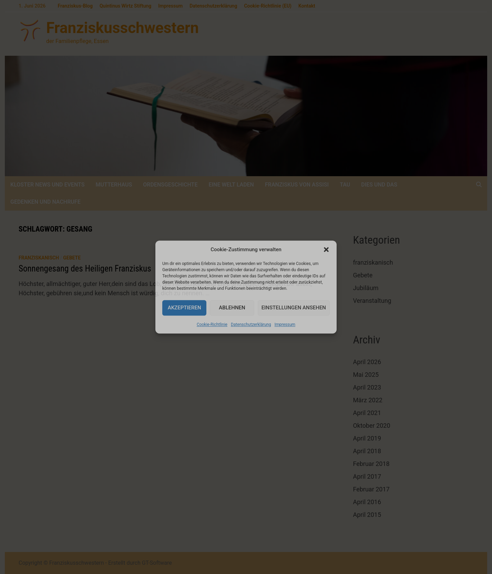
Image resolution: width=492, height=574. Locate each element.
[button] (326, 249)
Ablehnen (232, 308)
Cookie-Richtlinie (212, 324)
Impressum (285, 324)
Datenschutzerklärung (251, 324)
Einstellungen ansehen (294, 308)
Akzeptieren (184, 308)
